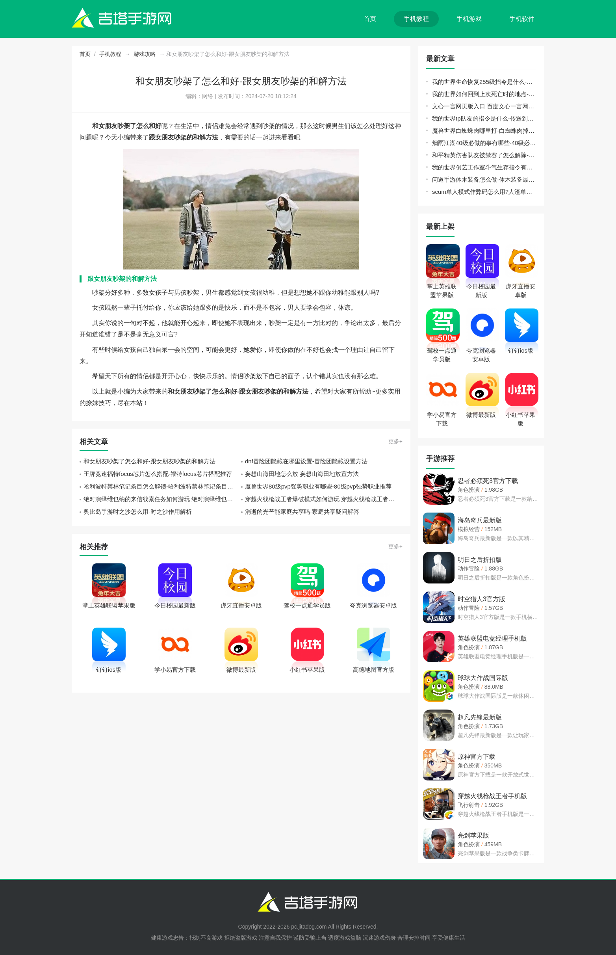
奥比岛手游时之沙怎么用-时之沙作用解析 (137, 511)
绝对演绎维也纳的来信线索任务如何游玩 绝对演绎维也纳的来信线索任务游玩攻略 (162, 499)
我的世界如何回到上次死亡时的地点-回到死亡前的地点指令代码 (484, 94)
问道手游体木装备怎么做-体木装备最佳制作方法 (484, 179)
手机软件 (521, 18)
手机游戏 (469, 18)
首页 (370, 18)
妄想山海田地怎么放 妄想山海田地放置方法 (302, 473)
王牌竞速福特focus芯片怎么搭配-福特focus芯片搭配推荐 (157, 473)
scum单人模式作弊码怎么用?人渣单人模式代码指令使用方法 (484, 191)
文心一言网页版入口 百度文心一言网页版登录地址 (484, 106)
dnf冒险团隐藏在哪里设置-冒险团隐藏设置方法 (306, 461)
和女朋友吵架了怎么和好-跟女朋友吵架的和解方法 (149, 461)
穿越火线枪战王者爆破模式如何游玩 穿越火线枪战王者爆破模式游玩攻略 (324, 499)
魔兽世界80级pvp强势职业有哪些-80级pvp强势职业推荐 (318, 486)
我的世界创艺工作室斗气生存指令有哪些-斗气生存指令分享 (484, 167)
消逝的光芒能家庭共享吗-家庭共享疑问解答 (302, 511)
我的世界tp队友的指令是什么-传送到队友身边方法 (484, 118)
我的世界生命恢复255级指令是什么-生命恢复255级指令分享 (484, 81)
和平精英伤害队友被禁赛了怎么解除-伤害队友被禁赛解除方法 (484, 155)
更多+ (395, 441)
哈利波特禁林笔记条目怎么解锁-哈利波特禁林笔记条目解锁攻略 (162, 486)
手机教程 (416, 18)
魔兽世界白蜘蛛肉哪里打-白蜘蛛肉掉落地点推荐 (484, 130)
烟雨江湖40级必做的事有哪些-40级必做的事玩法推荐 (484, 142)
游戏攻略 (145, 54)
